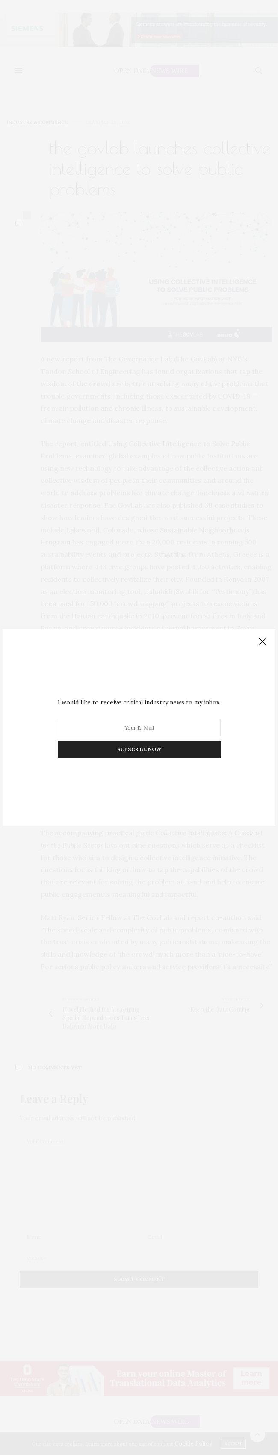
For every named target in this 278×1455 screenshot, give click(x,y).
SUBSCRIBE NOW (139, 749)
